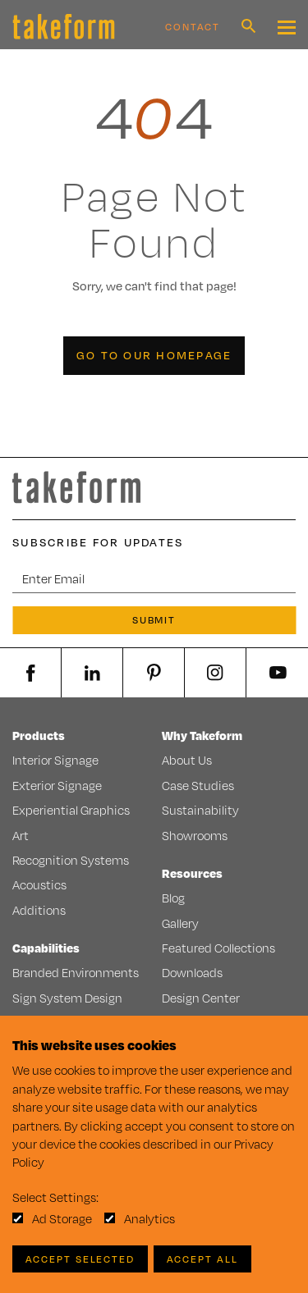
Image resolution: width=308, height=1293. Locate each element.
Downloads (192, 972)
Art (20, 835)
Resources (192, 873)
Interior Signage (55, 760)
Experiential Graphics (71, 810)
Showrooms (195, 835)
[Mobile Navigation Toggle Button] (287, 27)
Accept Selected (80, 1259)
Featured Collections (218, 948)
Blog (173, 898)
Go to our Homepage (154, 355)
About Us (187, 760)
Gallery (180, 923)
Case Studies (198, 785)
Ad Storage (62, 1218)
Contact (192, 27)
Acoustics (39, 884)
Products (38, 735)
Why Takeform (202, 735)
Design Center (201, 998)
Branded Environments (75, 972)
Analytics (149, 1218)
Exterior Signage (57, 785)
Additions (39, 910)
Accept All (202, 1259)
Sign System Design (67, 998)
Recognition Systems (70, 860)
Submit (154, 620)
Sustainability (200, 810)
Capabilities (46, 948)
